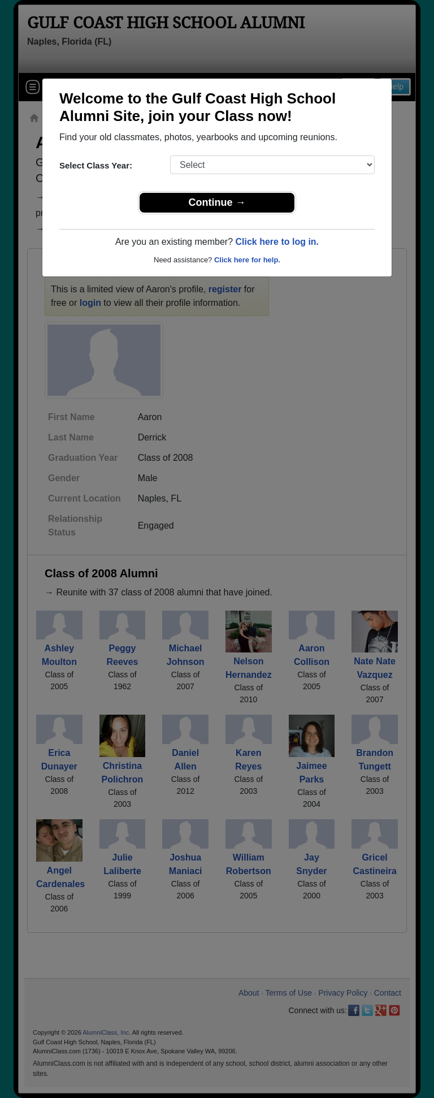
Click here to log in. (277, 242)
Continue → (217, 202)
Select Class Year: (95, 165)
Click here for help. (247, 260)
